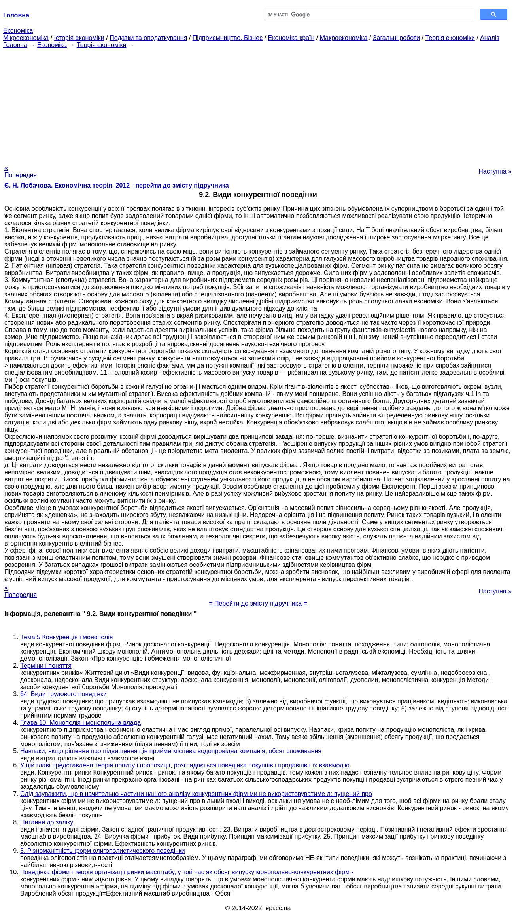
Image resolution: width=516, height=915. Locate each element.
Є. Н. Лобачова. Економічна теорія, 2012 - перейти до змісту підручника (116, 185)
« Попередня (20, 171)
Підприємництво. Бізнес (228, 37)
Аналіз (489, 37)
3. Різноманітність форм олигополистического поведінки (102, 850)
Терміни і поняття (46, 665)
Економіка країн (291, 37)
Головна (15, 45)
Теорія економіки (449, 37)
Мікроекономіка (26, 37)
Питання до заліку (46, 822)
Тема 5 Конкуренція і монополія (66, 637)
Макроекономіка (344, 37)
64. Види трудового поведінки (63, 694)
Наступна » (495, 171)
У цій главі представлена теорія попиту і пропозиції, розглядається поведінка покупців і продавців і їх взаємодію (185, 765)
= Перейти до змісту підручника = (258, 603)
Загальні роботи (396, 37)
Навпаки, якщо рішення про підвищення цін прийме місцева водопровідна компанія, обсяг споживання (170, 751)
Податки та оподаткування (148, 37)
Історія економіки (79, 37)
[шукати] (368, 14)
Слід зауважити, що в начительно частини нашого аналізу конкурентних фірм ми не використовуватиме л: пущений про (196, 793)
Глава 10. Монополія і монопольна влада (80, 722)
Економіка (18, 30)
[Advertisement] (258, 104)
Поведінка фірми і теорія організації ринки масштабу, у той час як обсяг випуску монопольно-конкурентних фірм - (186, 872)
